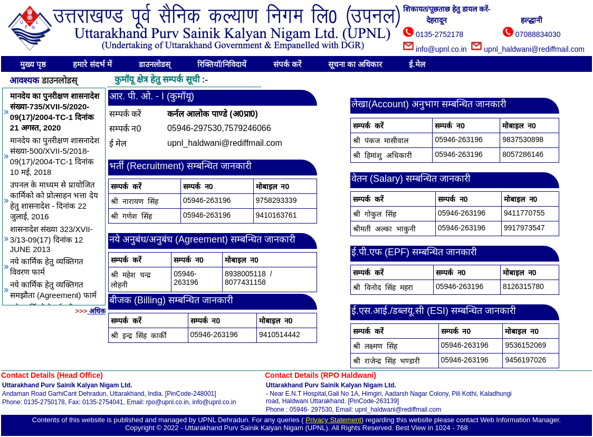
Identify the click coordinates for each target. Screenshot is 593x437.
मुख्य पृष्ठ (33, 64)
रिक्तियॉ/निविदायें (221, 64)
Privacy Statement (333, 420)
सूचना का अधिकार (355, 64)
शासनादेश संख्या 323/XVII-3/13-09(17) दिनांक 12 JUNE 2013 (51, 239)
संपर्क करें (287, 64)
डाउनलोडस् (154, 64)
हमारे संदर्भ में (92, 64)
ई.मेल (417, 64)
